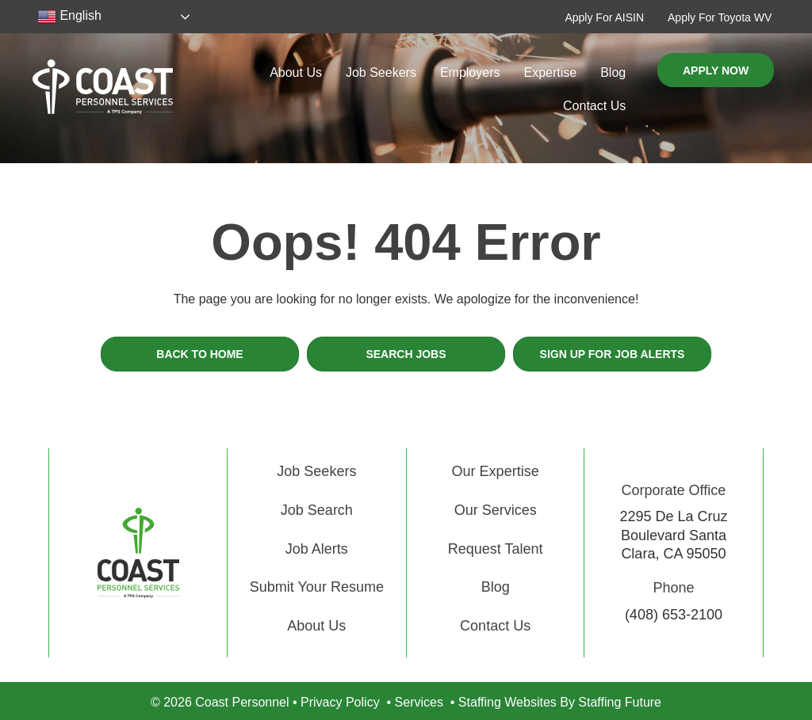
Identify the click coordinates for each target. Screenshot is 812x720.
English (69, 16)
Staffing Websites (507, 702)
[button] (604, 17)
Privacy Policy (340, 702)
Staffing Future (619, 702)
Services (419, 702)
